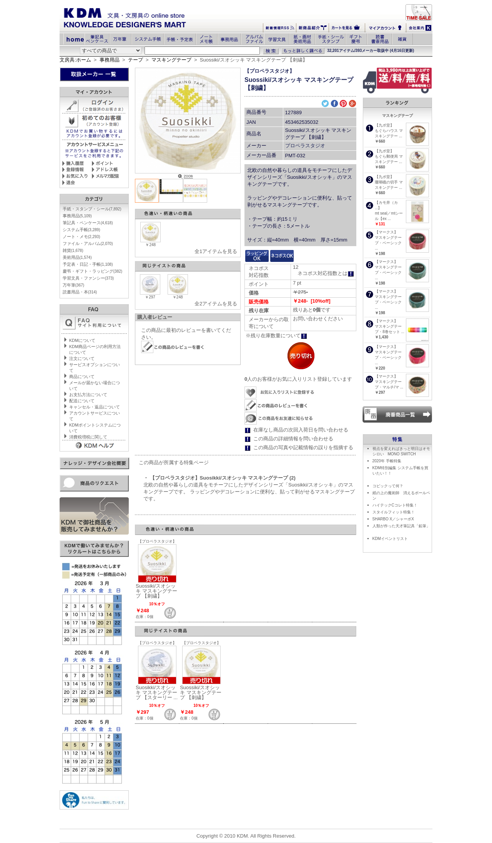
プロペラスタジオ (305, 145)
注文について (82, 358)
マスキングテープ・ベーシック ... (388, 242)
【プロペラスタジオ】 (269, 71)
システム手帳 (81, 229)
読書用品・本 (80, 292)
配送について (82, 400)
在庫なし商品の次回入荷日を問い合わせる (300, 430)
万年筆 (73, 285)
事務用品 (110, 60)
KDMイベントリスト (390, 538)
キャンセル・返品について (94, 407)
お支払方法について (88, 394)
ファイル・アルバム (88, 243)
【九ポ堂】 (384, 125)
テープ (135, 60)
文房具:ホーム (75, 60)
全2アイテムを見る (215, 304)
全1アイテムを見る (215, 251)
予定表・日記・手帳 (88, 264)
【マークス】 (386, 232)
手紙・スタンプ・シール (92, 209)
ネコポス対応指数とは (326, 273)
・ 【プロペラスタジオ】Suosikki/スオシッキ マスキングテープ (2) (219, 478)
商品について (82, 376)
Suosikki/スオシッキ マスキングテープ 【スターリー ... (157, 692)
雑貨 (73, 250)
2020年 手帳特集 (386, 461)
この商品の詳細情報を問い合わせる (293, 438)
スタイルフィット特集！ (393, 512)
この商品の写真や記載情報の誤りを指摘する (303, 447)
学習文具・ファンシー (88, 278)
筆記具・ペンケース (88, 222)
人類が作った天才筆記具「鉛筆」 (401, 526)
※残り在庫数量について (276, 335)
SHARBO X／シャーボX (393, 519)
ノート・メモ (81, 236)
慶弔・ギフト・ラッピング (92, 271)
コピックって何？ (387, 486)
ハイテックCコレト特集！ (394, 505)
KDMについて (82, 340)
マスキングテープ (171, 60)
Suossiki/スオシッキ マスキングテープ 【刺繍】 (156, 591)
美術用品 (77, 257)
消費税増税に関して (88, 437)
